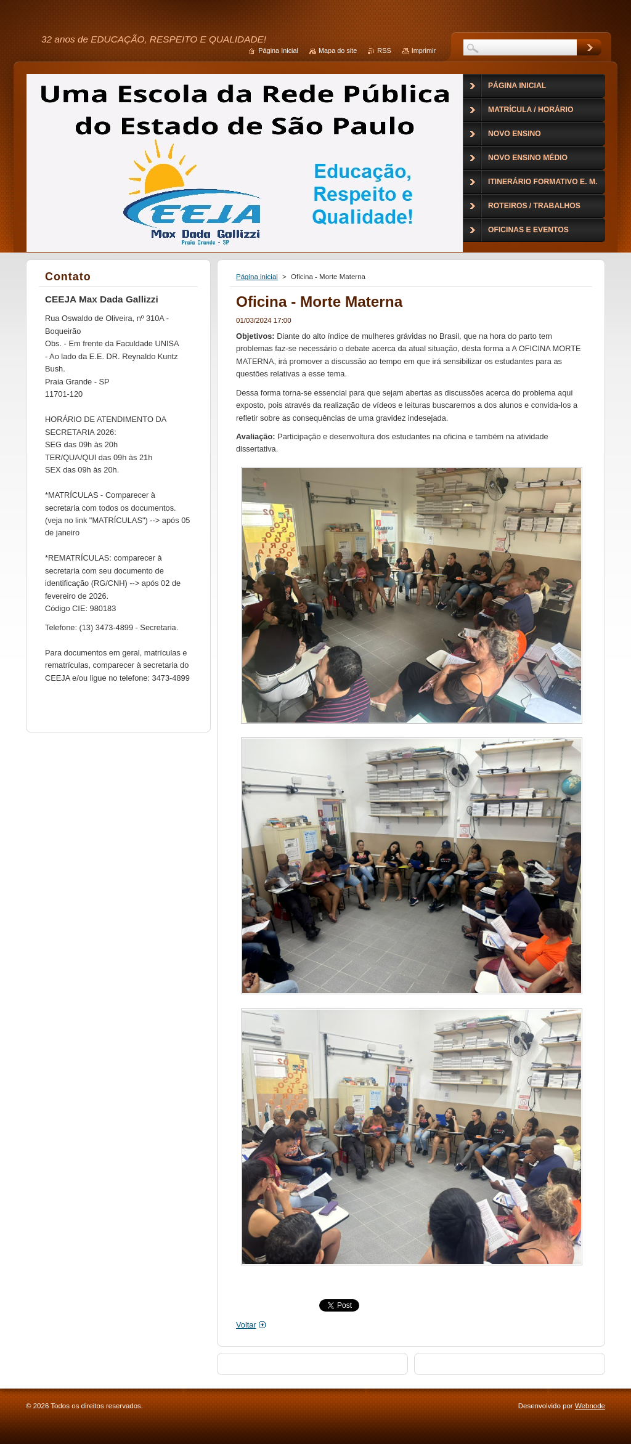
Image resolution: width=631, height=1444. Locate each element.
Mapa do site (338, 50)
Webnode (590, 1406)
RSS (384, 50)
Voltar (246, 1324)
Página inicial (257, 276)
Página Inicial (278, 50)
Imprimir (424, 50)
